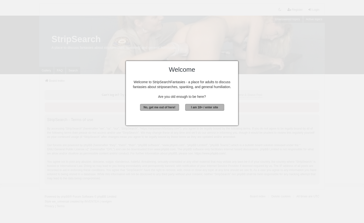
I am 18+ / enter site (204, 107)
